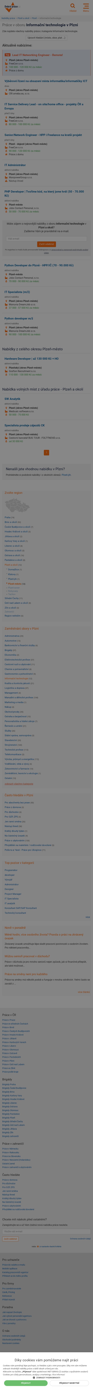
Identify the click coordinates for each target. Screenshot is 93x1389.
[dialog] (46, 1370)
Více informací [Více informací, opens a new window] (58, 1374)
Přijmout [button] (26, 1383)
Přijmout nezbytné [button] (69, 1383)
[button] (46, 1377)
